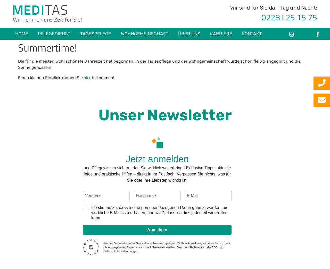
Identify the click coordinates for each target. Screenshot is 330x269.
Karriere (221, 33)
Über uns (189, 33)
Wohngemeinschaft (144, 33)
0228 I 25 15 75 (289, 17)
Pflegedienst (54, 33)
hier (87, 77)
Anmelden (157, 230)
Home (21, 33)
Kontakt (252, 33)
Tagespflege (95, 33)
